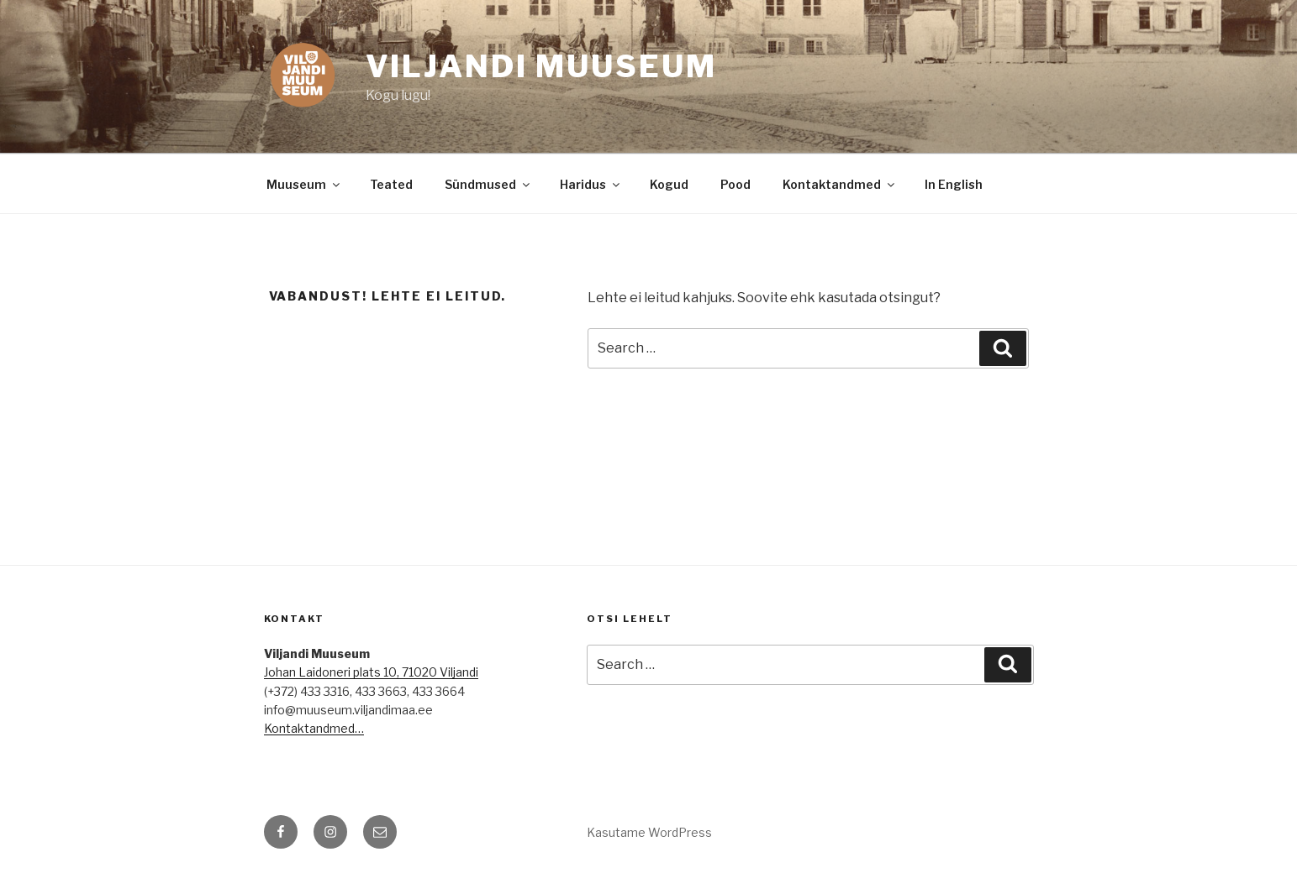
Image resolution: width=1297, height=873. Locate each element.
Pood (735, 184)
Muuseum (304, 184)
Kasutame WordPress (649, 832)
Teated (391, 184)
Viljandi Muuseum (541, 66)
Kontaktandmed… (314, 728)
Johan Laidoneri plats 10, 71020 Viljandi (371, 672)
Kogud (669, 184)
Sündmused (488, 184)
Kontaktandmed (840, 184)
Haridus (591, 184)
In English (954, 184)
